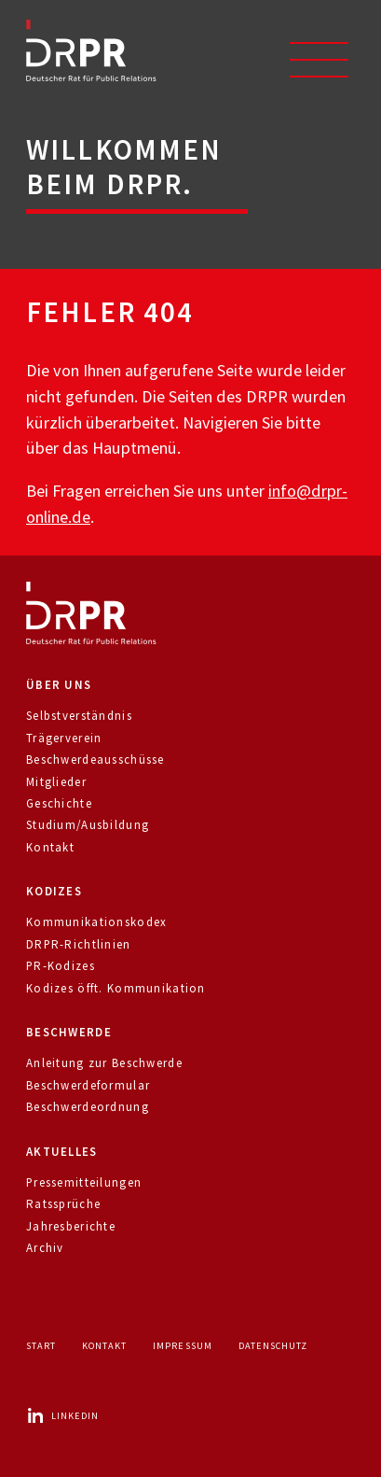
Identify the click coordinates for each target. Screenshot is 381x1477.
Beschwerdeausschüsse (95, 759)
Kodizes (54, 891)
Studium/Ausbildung (87, 825)
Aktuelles (62, 1152)
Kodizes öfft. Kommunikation (116, 988)
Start (41, 1346)
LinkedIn (62, 1416)
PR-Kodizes (60, 966)
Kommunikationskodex (96, 922)
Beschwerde (69, 1032)
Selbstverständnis (79, 716)
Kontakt (50, 847)
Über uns (58, 685)
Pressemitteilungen (84, 1182)
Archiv (45, 1248)
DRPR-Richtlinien (78, 944)
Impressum (182, 1346)
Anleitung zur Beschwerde (104, 1063)
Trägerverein (64, 738)
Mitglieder (56, 782)
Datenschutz (272, 1346)
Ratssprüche (63, 1204)
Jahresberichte (71, 1226)
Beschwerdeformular (88, 1085)
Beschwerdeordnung (87, 1107)
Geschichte (59, 803)
